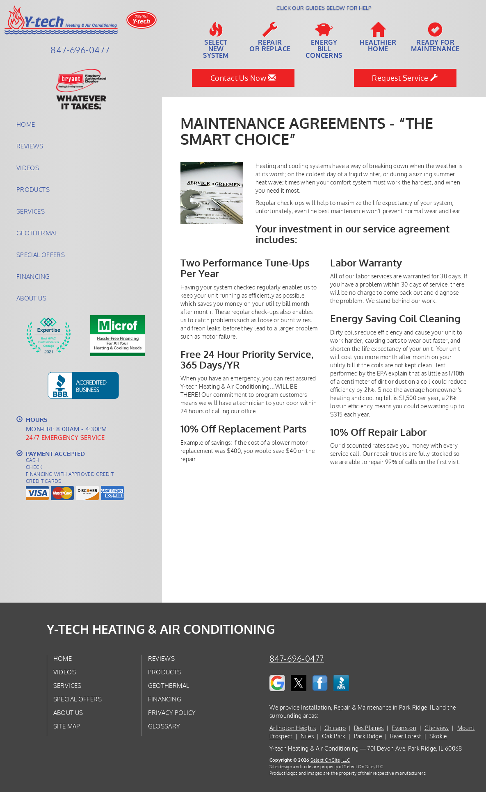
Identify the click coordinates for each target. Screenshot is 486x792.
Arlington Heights (292, 727)
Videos (27, 167)
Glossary (164, 726)
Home (25, 124)
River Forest (405, 736)
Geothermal (37, 233)
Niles (307, 736)
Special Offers (40, 254)
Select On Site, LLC (330, 760)
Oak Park (334, 736)
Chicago (335, 727)
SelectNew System (216, 41)
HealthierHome (378, 37)
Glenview (436, 727)
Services (30, 211)
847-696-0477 (296, 658)
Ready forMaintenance (435, 37)
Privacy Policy (172, 712)
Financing (33, 276)
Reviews (29, 146)
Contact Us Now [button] (243, 77)
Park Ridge (368, 736)
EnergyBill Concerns (324, 41)
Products (33, 189)
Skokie (438, 736)
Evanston (404, 727)
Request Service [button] (405, 77)
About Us (31, 298)
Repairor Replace (269, 37)
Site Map (66, 726)
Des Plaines (369, 727)
